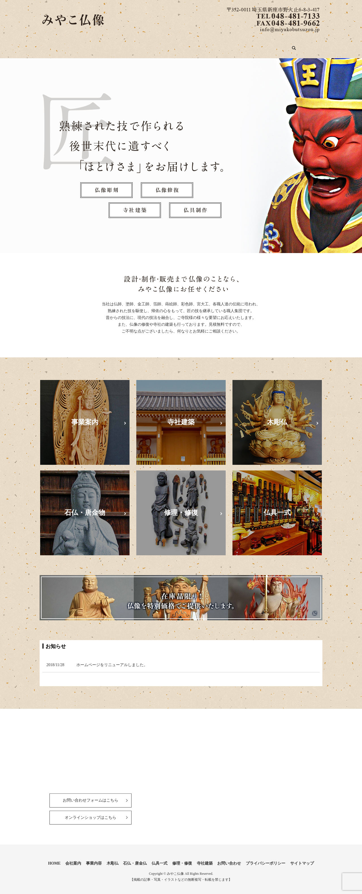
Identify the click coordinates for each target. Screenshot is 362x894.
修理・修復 (228, 46)
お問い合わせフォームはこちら (90, 796)
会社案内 (81, 46)
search (317, 46)
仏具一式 (198, 46)
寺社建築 (258, 46)
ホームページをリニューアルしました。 (112, 660)
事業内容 (109, 46)
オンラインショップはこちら (90, 813)
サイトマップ (302, 859)
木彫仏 (135, 46)
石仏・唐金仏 (165, 46)
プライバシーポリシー (265, 859)
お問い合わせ (290, 46)
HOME (55, 46)
